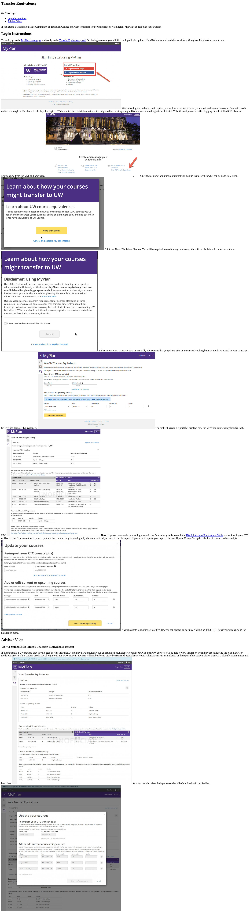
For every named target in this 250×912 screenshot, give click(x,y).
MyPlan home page (31, 40)
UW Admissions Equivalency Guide (204, 535)
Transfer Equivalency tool (72, 40)
